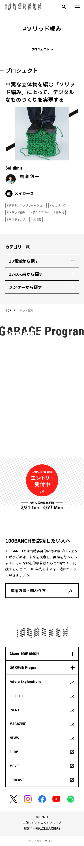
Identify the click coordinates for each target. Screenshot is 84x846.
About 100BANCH (24, 653)
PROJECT (16, 696)
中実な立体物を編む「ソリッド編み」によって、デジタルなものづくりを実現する (40, 91)
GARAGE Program (24, 667)
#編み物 (59, 212)
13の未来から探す (26, 274)
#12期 (37, 219)
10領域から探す (24, 261)
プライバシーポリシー (42, 841)
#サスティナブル (17, 219)
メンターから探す (25, 287)
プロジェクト (40, 49)
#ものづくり (58, 205)
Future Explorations (25, 681)
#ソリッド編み (16, 212)
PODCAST (16, 780)
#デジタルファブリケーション (26, 205)
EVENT (14, 710)
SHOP (13, 752)
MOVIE (14, 766)
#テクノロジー (39, 212)
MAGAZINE (17, 724)
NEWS (14, 738)
